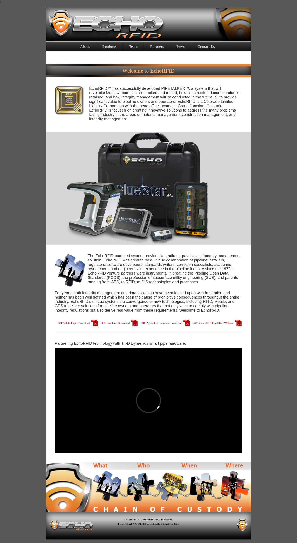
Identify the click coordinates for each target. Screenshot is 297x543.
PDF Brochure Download (119, 323)
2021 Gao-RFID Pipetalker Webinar (217, 323)
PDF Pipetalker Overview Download (165, 323)
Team (133, 46)
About (85, 46)
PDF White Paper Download (78, 323)
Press (180, 46)
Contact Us (206, 46)
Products (109, 46)
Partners (157, 46)
